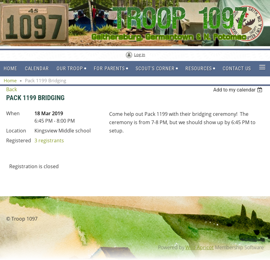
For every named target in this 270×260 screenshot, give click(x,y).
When (13, 113)
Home (10, 80)
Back (11, 89)
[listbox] (238, 90)
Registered (18, 140)
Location (16, 130)
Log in (139, 54)
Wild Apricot (199, 247)
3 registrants (49, 140)
